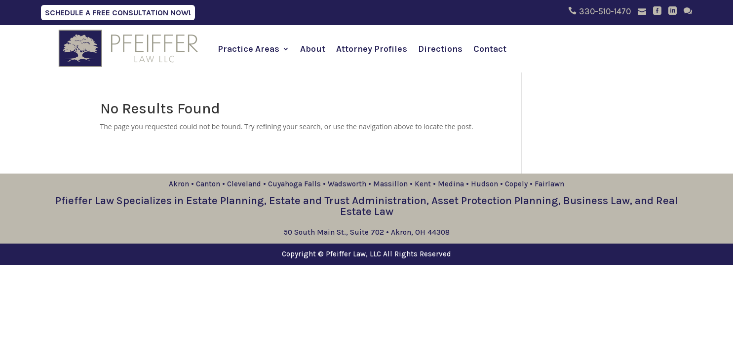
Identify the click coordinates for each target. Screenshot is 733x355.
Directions (440, 48)
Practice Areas (248, 48)
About (312, 48)
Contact (489, 48)
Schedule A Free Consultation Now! (118, 12)
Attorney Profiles (371, 48)
